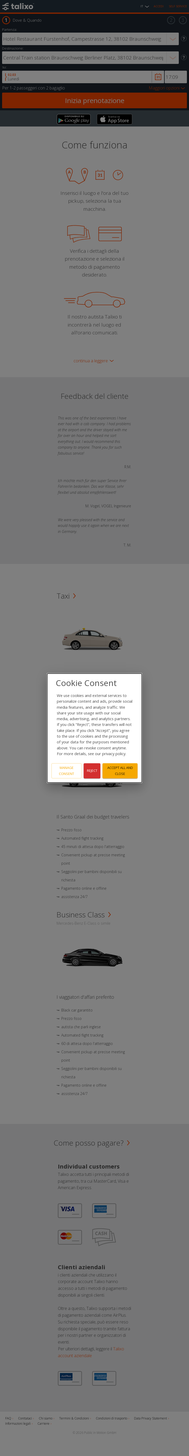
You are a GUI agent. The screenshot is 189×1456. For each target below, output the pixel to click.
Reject (92, 770)
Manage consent (66, 770)
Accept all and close (120, 770)
